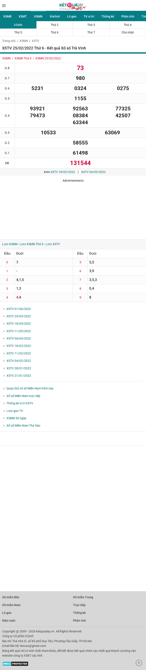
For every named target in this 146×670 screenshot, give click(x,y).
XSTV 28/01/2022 (18, 368)
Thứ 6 (54, 32)
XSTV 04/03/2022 (93, 172)
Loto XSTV (53, 244)
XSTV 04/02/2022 (18, 360)
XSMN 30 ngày (16, 418)
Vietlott (55, 16)
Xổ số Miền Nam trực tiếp (23, 396)
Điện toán (8, 620)
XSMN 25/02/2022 (48, 58)
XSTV (35, 41)
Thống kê (107, 16)
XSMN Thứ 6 (23, 58)
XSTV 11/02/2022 (18, 353)
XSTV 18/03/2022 (18, 323)
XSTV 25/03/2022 (18, 316)
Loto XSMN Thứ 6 (32, 244)
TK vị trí (89, 16)
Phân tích (127, 16)
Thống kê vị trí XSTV (19, 403)
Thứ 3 (91, 25)
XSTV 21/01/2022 (18, 375)
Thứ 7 (91, 32)
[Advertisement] (64, 209)
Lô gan (71, 16)
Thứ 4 (127, 25)
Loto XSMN (10, 244)
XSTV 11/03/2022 (18, 331)
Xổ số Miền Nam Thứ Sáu (23, 425)
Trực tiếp (79, 605)
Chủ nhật (128, 32)
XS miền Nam (11, 605)
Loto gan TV (14, 411)
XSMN (38, 16)
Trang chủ (9, 41)
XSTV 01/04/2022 (18, 309)
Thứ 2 (54, 25)
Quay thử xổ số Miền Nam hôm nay (30, 388)
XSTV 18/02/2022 (62, 172)
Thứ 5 (18, 32)
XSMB (7, 16)
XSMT (23, 16)
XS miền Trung (83, 597)
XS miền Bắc (10, 597)
